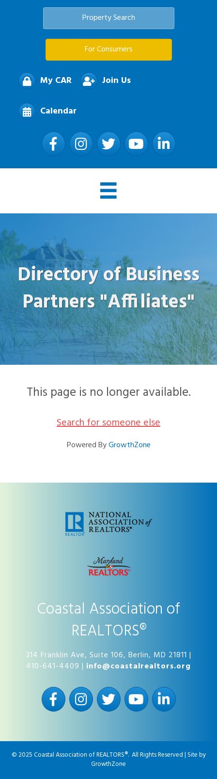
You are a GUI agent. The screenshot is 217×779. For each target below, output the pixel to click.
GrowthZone (129, 445)
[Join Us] (103, 80)
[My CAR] (43, 80)
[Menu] (108, 191)
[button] (108, 18)
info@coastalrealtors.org (138, 666)
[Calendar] (45, 111)
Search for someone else (108, 423)
